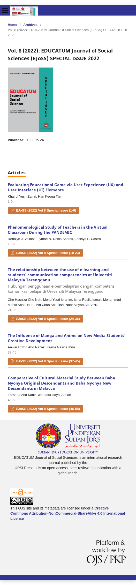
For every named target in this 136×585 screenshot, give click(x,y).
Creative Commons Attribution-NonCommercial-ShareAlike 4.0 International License (67, 513)
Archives (30, 25)
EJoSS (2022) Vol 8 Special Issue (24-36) (47, 319)
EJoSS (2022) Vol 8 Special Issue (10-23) (47, 253)
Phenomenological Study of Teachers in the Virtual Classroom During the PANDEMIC (58, 230)
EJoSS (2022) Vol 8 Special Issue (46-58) (47, 409)
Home (12, 25)
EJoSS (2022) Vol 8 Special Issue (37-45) (47, 361)
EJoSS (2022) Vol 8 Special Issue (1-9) (45, 210)
